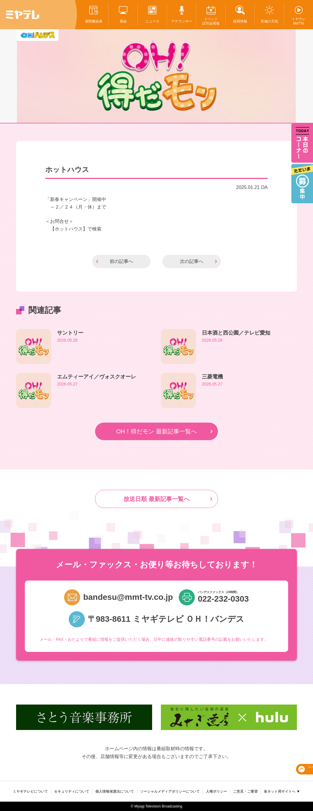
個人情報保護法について (114, 791)
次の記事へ (191, 261)
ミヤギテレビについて (30, 791)
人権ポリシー (216, 791)
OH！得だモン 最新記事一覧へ (156, 431)
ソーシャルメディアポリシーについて (170, 791)
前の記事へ (121, 261)
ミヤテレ (22, 14)
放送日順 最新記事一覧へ (156, 499)
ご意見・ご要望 (245, 791)
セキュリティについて (71, 791)
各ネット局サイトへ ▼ (282, 791)
